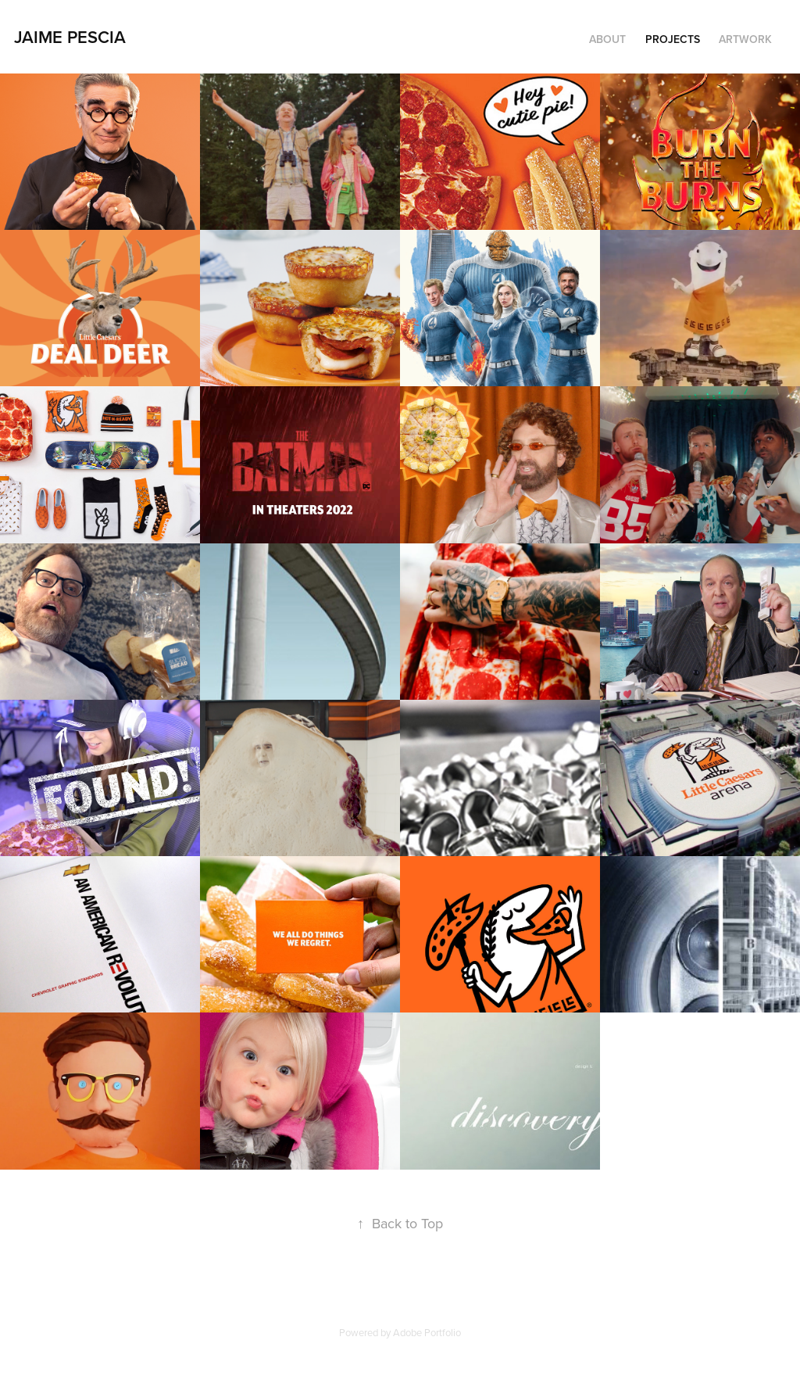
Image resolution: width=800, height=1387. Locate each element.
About (607, 39)
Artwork (745, 39)
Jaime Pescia (70, 36)
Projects (672, 39)
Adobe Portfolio (427, 1332)
